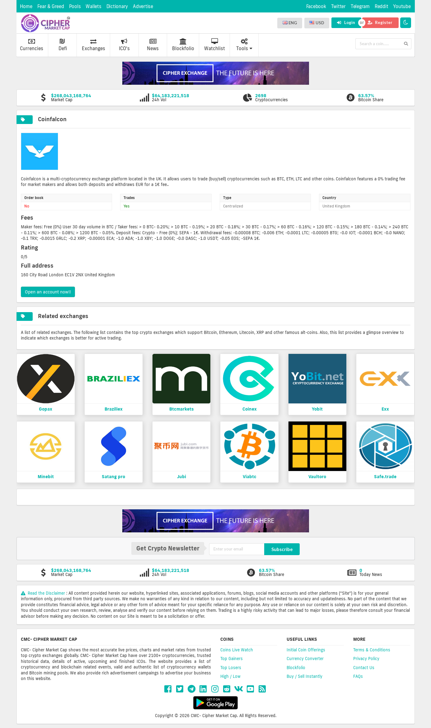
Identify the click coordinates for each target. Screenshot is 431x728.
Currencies (31, 44)
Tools (244, 44)
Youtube (401, 6)
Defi (63, 44)
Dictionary (117, 6)
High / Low (230, 676)
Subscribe (282, 549)
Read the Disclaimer (44, 593)
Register (380, 22)
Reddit (381, 6)
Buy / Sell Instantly (304, 676)
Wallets (93, 6)
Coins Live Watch (236, 649)
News (153, 44)
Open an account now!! (48, 292)
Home (26, 6)
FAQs (358, 676)
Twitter (338, 6)
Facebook (316, 6)
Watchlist (214, 44)
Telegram (360, 6)
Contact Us (363, 667)
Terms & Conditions (371, 649)
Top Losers (230, 667)
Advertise (143, 6)
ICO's (124, 44)
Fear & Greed (50, 6)
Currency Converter (305, 658)
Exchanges (93, 44)
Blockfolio (183, 44)
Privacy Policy (366, 658)
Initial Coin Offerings (306, 649)
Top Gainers (231, 658)
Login (346, 22)
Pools (75, 6)
